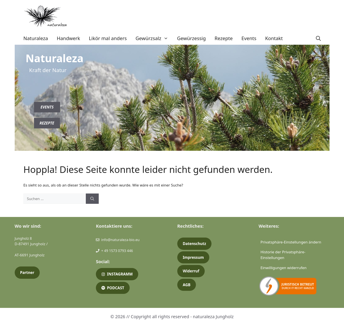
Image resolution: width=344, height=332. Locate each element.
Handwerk (68, 38)
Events (249, 38)
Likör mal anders (108, 38)
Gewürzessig (191, 38)
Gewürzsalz (154, 38)
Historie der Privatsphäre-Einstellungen (282, 254)
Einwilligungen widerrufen (283, 267)
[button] (318, 38)
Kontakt (274, 38)
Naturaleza (35, 38)
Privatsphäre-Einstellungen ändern (290, 242)
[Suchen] (92, 199)
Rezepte (224, 38)
